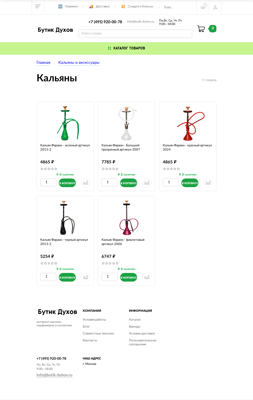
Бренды (134, 326)
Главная (43, 63)
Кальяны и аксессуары (79, 63)
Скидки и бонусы (140, 6)
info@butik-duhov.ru (140, 21)
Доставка (102, 6)
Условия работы (94, 319)
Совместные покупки (98, 333)
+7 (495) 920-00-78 (105, 22)
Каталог (135, 319)
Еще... (168, 7)
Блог (86, 326)
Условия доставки (142, 333)
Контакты (90, 340)
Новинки (71, 6)
